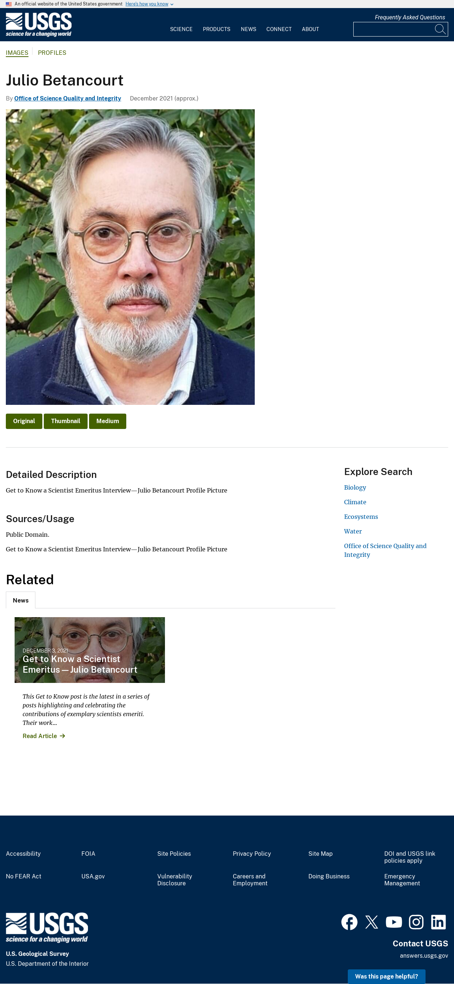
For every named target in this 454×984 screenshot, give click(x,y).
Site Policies (174, 854)
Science (181, 29)
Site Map (320, 854)
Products (216, 29)
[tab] (20, 600)
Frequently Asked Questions (410, 17)
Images (17, 52)
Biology (355, 487)
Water (353, 531)
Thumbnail (65, 421)
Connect (279, 29)
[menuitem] (181, 24)
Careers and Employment (250, 880)
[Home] (39, 35)
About (310, 29)
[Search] (441, 29)
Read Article (40, 736)
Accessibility (23, 854)
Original (24, 421)
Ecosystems (361, 516)
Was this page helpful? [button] (386, 976)
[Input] (400, 29)
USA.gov (93, 876)
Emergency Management (402, 880)
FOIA (88, 854)
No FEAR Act (23, 876)
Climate (355, 502)
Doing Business (329, 876)
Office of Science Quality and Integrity (67, 98)
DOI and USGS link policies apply (409, 857)
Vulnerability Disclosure (174, 880)
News (248, 29)
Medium (107, 421)
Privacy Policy (252, 854)
